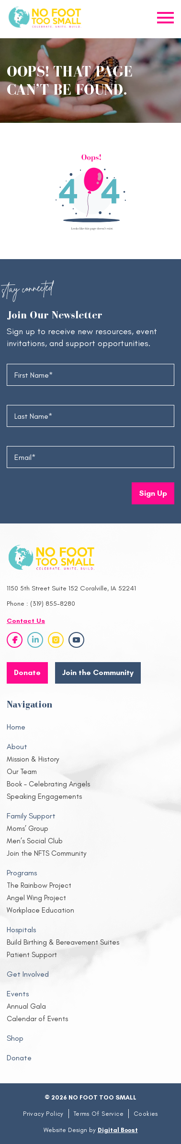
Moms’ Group (27, 828)
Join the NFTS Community (46, 853)
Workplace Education (40, 910)
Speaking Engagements (44, 796)
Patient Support (32, 954)
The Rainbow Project (39, 885)
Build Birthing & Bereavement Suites (63, 942)
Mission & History (33, 759)
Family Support (31, 815)
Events (18, 993)
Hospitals (21, 929)
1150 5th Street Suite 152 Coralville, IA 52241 (71, 588)
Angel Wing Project (36, 897)
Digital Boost (118, 1129)
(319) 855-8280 (52, 603)
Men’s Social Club (35, 841)
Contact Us (26, 621)
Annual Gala (26, 1006)
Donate (19, 1057)
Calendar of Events (37, 1018)
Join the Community (98, 672)
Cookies (146, 1113)
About (17, 746)
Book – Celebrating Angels (48, 784)
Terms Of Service (99, 1113)
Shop (15, 1038)
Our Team (22, 771)
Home (16, 726)
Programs (22, 872)
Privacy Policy (43, 1113)
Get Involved (28, 974)
